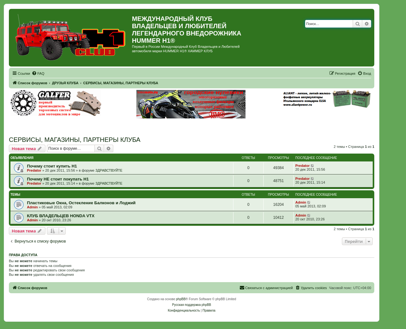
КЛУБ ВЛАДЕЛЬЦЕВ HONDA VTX (61, 215)
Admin (32, 207)
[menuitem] (38, 73)
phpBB (181, 299)
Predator (34, 170)
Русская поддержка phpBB (191, 305)
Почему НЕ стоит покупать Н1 (58, 179)
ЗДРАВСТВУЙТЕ (108, 170)
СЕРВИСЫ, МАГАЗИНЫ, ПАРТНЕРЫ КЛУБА (75, 139)
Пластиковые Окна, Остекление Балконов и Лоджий (81, 202)
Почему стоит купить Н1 (52, 166)
